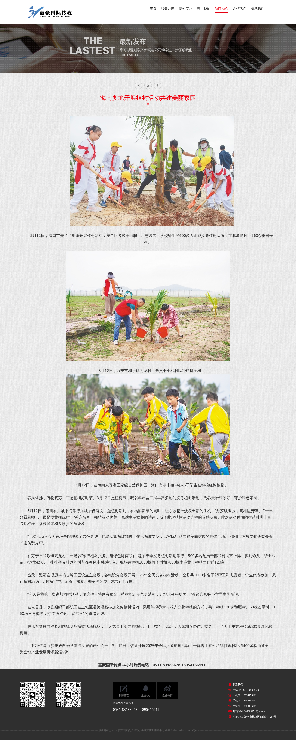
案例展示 (185, 8)
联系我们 (257, 8)
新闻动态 (221, 8)
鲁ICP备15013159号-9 (185, 730)
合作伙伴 (239, 8)
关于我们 (203, 8)
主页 (153, 8)
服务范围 (168, 8)
